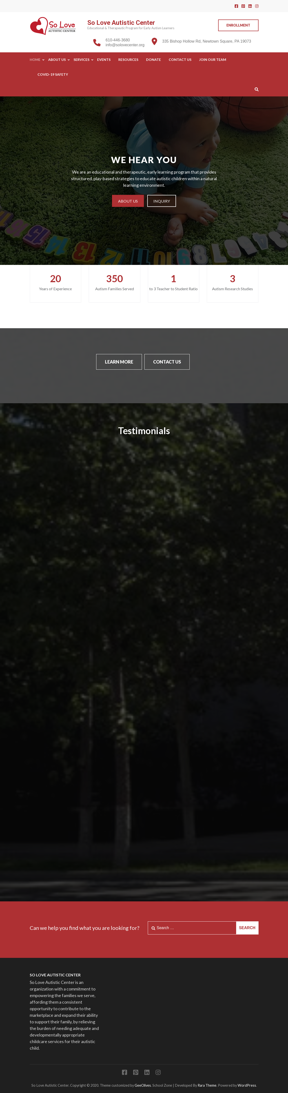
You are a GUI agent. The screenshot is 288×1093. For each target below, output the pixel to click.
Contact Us (180, 59)
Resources (128, 59)
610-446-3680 (118, 40)
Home (35, 59)
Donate (153, 59)
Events (104, 59)
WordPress (247, 1085)
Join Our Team (212, 59)
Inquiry (161, 200)
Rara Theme (207, 1085)
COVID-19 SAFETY (52, 74)
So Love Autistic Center (121, 22)
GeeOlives (143, 1085)
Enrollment (238, 25)
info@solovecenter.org (125, 45)
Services (81, 59)
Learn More (119, 361)
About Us (57, 59)
